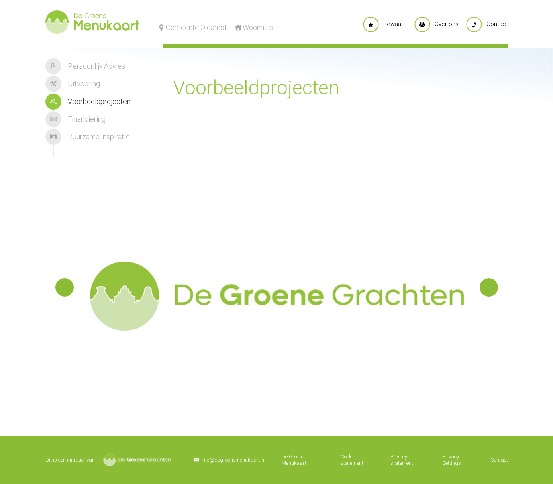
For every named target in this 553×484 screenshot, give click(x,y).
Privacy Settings (451, 459)
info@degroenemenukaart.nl (233, 460)
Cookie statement (352, 459)
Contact (499, 460)
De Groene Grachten (137, 459)
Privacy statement (401, 459)
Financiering (75, 119)
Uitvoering (72, 84)
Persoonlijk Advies (85, 66)
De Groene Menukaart (294, 459)
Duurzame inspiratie (87, 137)
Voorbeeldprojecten (88, 102)
